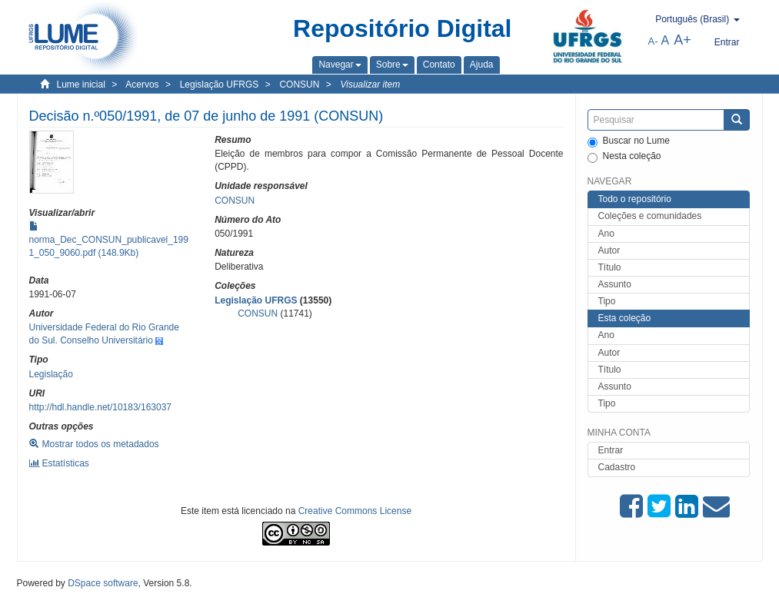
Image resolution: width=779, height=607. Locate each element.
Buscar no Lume (629, 141)
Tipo (607, 301)
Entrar (611, 450)
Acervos (141, 84)
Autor (609, 250)
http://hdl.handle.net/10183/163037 (100, 407)
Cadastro (617, 467)
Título (609, 267)
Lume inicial (81, 84)
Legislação (51, 374)
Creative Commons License (354, 511)
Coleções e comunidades (650, 216)
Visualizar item (370, 84)
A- (653, 41)
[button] (339, 64)
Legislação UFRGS (219, 84)
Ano (606, 233)
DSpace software (103, 583)
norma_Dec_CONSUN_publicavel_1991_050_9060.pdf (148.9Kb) (108, 239)
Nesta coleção (624, 157)
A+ (682, 40)
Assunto (614, 284)
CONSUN (299, 84)
